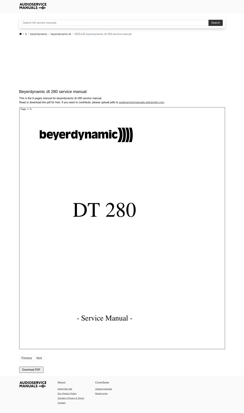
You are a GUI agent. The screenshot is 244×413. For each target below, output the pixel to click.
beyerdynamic (38, 34)
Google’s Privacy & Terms (71, 398)
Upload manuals (103, 389)
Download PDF (31, 369)
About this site (65, 389)
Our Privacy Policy (67, 393)
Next (39, 357)
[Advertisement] (117, 63)
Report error (101, 393)
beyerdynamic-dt (61, 34)
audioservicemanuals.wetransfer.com (141, 102)
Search (215, 22)
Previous (26, 357)
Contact (62, 403)
